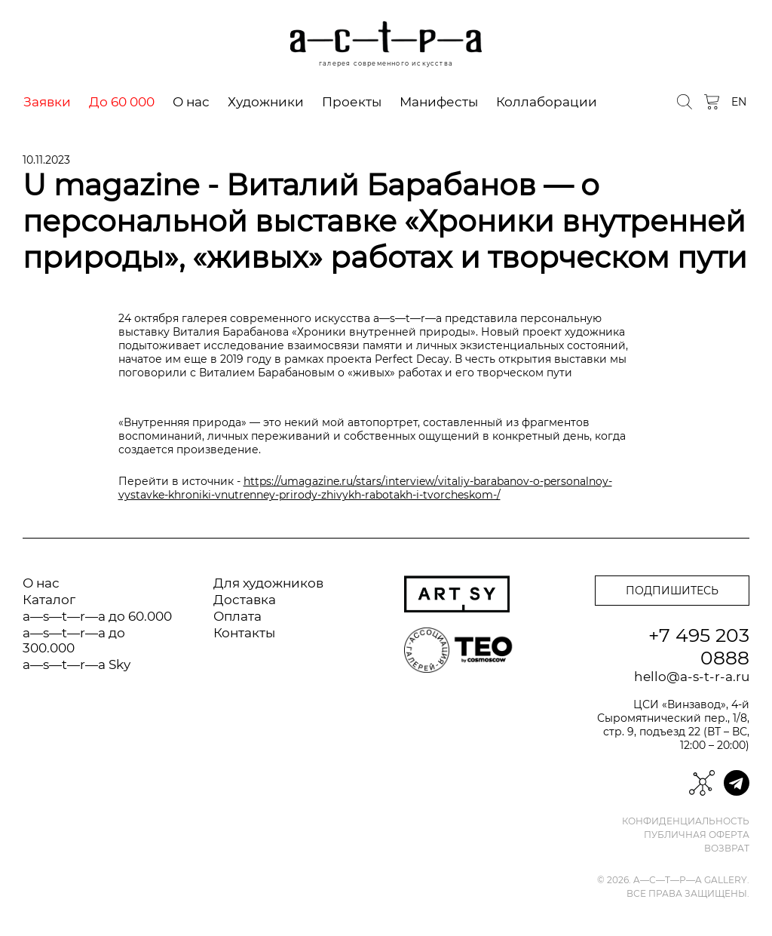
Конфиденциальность (685, 821)
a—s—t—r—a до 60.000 (97, 616)
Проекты (351, 101)
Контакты (244, 632)
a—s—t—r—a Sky (76, 664)
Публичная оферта (696, 835)
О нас (191, 101)
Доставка (244, 599)
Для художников (268, 583)
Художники (266, 101)
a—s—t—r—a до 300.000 (74, 640)
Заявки (47, 101)
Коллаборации (546, 101)
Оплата (237, 616)
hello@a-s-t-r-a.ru (691, 676)
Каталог (49, 599)
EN (738, 102)
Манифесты (439, 101)
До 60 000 (122, 101)
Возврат (726, 848)
